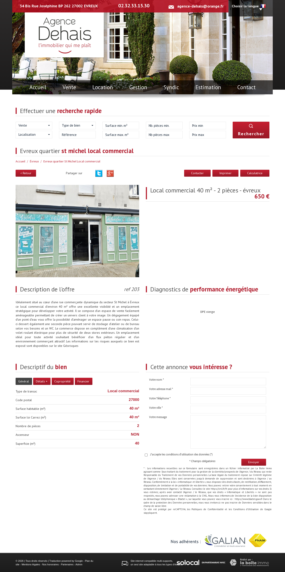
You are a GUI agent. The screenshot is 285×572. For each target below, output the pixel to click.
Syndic (171, 87)
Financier (83, 381)
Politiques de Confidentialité (207, 509)
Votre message (158, 417)
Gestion (138, 87)
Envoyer (253, 462)
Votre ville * (156, 408)
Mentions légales (31, 564)
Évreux (34, 161)
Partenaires (67, 564)
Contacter (197, 173)
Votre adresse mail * (161, 389)
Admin (78, 564)
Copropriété (62, 381)
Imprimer (225, 173)
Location (102, 87)
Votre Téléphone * (160, 398)
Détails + (41, 381)
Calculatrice (255, 173)
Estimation (208, 87)
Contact (246, 87)
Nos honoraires (50, 564)
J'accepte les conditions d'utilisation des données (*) (181, 454)
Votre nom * (156, 380)
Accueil (37, 87)
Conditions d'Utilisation (246, 509)
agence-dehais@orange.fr (200, 6)
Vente (69, 87)
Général (23, 381)
